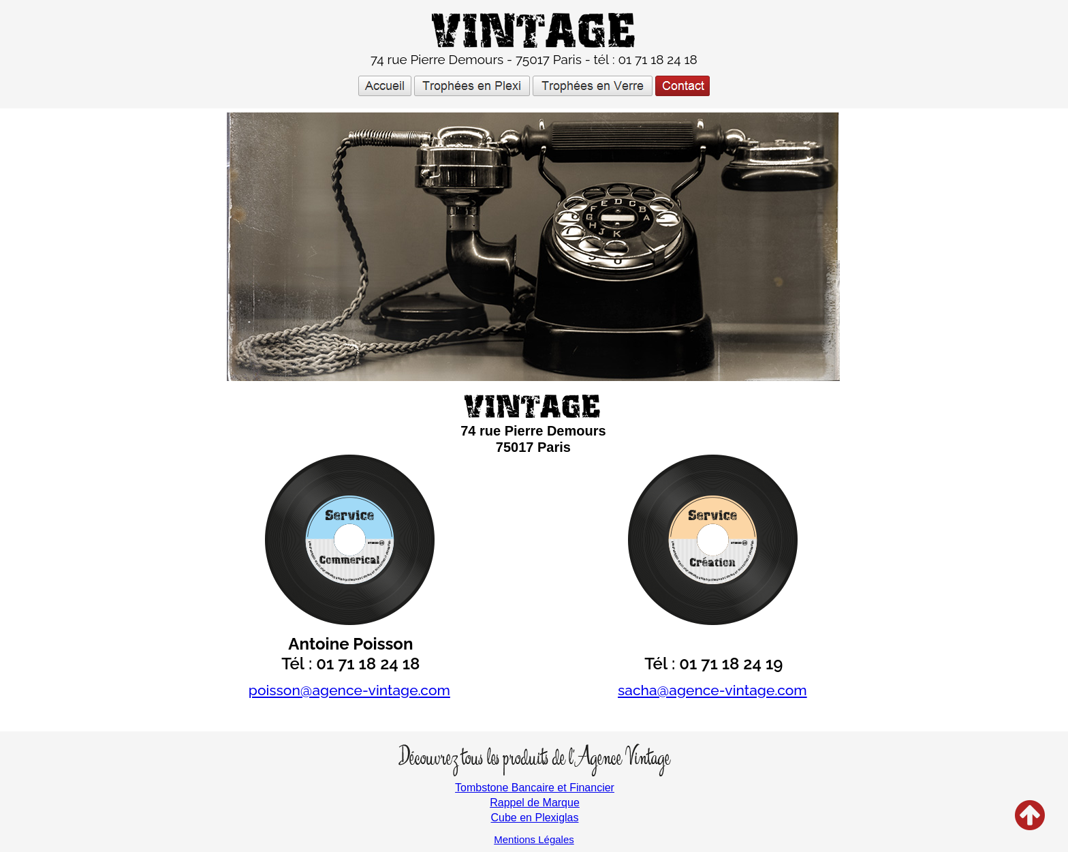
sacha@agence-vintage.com (712, 690)
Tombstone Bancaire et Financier (534, 787)
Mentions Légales (534, 839)
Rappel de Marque (535, 802)
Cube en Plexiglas (535, 817)
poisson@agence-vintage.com (349, 690)
